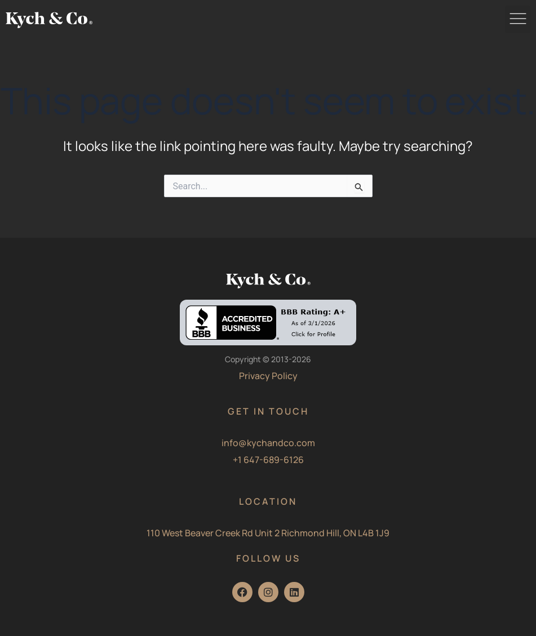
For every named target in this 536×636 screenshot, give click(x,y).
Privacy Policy (268, 376)
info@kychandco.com (268, 443)
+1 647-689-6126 (268, 459)
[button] (517, 19)
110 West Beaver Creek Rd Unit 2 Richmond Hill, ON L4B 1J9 (268, 533)
